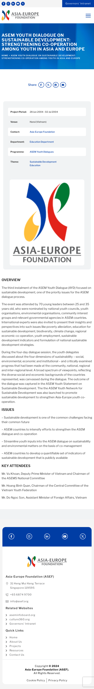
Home (5, 55)
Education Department (42, 141)
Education (35, 165)
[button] (41, 85)
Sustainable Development (43, 161)
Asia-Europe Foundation (42, 131)
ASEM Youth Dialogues (42, 151)
